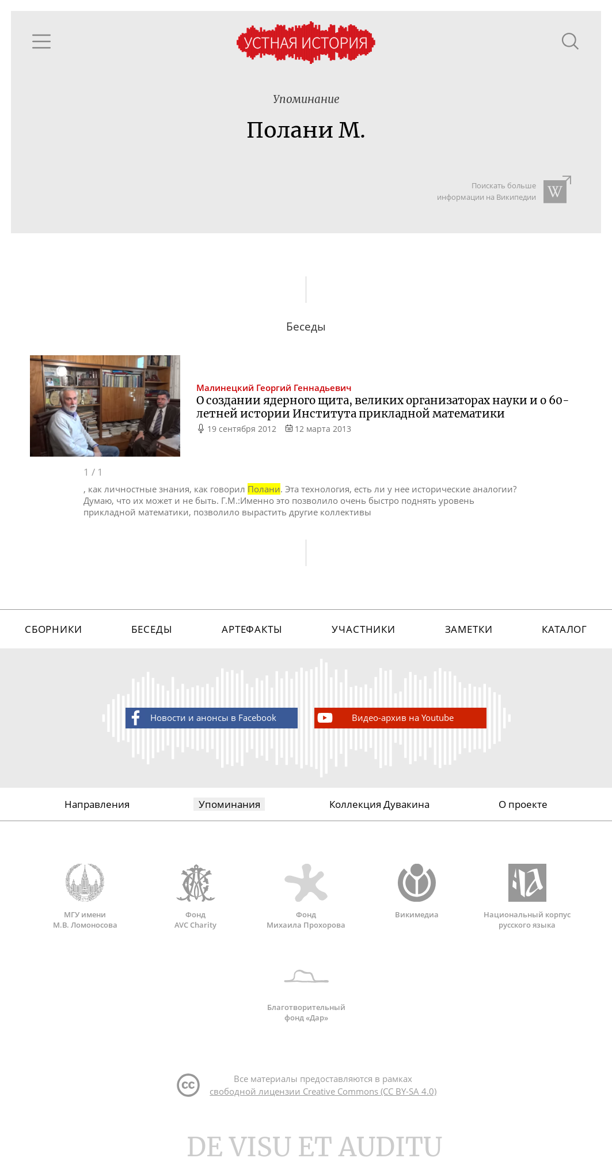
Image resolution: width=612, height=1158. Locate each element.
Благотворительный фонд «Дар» (306, 990)
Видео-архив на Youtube (384, 717)
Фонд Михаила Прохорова (306, 896)
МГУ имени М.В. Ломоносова (85, 896)
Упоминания (229, 804)
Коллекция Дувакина (379, 804)
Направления (97, 804)
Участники (364, 629)
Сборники (53, 629)
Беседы (151, 629)
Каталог (564, 629)
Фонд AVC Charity (195, 896)
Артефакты (252, 629)
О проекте (523, 804)
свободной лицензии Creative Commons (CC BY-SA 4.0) (323, 1091)
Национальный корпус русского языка (527, 896)
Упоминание (306, 99)
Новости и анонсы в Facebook (201, 717)
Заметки (469, 629)
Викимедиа (417, 891)
